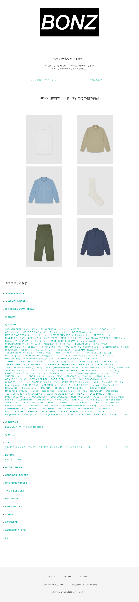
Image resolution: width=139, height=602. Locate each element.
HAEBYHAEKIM (25, 400)
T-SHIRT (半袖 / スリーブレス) (20, 447)
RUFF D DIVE (81, 385)
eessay (95, 385)
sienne (35, 391)
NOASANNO (11, 388)
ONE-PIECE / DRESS (16, 483)
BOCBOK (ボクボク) (82, 332)
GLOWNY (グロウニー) (16, 382)
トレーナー (92, 447)
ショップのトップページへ (43, 80)
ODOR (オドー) (36, 376)
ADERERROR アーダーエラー (60, 364)
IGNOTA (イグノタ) (14, 338)
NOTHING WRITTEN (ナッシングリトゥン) (26, 335)
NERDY (52, 403)
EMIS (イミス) (86, 364)
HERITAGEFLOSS (80, 397)
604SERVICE (44, 353)
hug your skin (12, 385)
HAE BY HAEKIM (69, 411)
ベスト (127, 447)
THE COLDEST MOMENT (106, 403)
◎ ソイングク (12, 435)
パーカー (105, 447)
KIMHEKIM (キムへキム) (70, 359)
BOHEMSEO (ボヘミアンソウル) (91, 344)
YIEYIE (80, 394)
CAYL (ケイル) (12, 332)
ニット (117, 447)
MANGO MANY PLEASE (98, 338)
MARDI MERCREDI (85, 408)
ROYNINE (33, 411)
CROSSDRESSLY (38, 397)
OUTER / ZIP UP (13, 467)
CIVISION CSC (75, 388)
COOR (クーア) (107, 329)
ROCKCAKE (83, 403)
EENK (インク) (111, 361)
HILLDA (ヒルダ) (13, 356)
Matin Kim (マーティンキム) (57, 344)
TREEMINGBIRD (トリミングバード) (23, 364)
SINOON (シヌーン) (15, 376)
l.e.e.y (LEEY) (55, 376)
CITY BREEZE (94, 400)
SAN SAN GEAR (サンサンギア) (21, 329)
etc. (127, 414)
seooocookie (84, 414)
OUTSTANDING (33, 406)
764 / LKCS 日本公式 (114, 397)
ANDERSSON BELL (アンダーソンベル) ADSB (73, 341)
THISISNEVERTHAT (97, 388)
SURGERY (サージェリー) (83, 329)
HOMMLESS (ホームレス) (98, 353)
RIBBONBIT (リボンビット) (18, 350)
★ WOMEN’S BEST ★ (16, 301)
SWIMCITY (115, 414)
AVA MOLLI (87, 411)
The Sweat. (109, 385)
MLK (96, 382)
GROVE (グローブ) (51, 347)
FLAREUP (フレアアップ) (44, 382)
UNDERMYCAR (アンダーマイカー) (22, 344)
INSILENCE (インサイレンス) (75, 382)
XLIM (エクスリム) (59, 332)
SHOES (9, 514)
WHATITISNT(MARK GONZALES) (79, 406)
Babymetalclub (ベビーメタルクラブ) (23, 414)
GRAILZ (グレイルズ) (15, 379)
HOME (51, 577)
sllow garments (66, 391)
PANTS (8, 459)
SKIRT (19, 459)
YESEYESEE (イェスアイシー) (39, 359)
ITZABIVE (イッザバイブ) (78, 376)
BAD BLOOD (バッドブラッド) (66, 379)
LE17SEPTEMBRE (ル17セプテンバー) (70, 335)
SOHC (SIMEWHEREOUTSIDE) (62, 367)
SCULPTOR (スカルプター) (88, 350)
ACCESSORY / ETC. (15, 530)
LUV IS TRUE (107, 406)
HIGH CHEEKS (49, 411)
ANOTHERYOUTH (14, 408)
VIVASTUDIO (61, 400)
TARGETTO (33, 408)
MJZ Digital (120, 338)
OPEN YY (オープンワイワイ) (42, 338)
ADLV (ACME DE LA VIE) (60, 394)
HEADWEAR (11, 499)
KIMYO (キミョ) (103, 376)
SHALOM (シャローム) (61, 373)
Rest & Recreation (67, 370)
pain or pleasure (114, 400)
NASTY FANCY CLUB (33, 403)
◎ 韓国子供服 (12, 422)
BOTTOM (10, 455)
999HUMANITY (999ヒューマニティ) (44, 356)
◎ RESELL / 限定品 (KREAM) (20, 309)
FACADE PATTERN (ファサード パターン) (26, 341)
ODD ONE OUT (31, 385)
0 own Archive (29, 388)
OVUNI (69, 414)
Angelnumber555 (53, 414)
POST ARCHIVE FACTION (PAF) (81, 347)
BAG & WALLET (13, 506)
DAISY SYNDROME (15, 397)
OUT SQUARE (44, 400)
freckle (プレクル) (73, 353)
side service (48, 391)
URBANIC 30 (64, 350)
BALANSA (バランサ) (112, 382)
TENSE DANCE (96, 394)
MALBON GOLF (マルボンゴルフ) (21, 347)
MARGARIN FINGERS (16, 391)
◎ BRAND (10, 325)
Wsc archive (112, 391)
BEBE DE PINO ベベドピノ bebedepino (25, 427)
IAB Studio (91, 359)
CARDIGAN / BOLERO (16, 475)
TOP (7, 442)
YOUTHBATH (51, 406)
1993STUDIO (12, 403)
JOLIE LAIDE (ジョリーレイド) (20, 370)
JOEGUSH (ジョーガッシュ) (56, 385)
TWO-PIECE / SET (14, 491)
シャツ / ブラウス (74, 447)
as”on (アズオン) (57, 361)
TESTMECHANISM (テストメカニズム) (24, 394)
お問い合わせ (96, 80)
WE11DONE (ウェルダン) (78, 356)
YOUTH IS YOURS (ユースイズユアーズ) (25, 361)
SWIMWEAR (11, 522)
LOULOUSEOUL (59, 397)
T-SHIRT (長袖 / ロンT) (50, 447)
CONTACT (85, 577)
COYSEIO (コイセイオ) (34, 332)
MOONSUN (48, 408)
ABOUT (67, 577)
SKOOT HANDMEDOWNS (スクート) (23, 367)
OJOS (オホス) (47, 370)
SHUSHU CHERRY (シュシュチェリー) (100, 370)
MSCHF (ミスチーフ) (71, 338)
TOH (115, 373)
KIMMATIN (45, 388)
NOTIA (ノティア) (44, 350)
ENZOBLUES (65, 408)
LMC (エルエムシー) (104, 356)
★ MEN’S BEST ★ (14, 293)
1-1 (6, 538)
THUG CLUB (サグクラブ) (53, 329)
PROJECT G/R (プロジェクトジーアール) (25, 373)
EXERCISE (78, 400)
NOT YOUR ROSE (14, 411)
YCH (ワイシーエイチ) (120, 367)
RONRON (59, 388)
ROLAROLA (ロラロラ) (96, 379)
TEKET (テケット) (106, 364)
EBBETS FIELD (13, 406)
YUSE (96, 397)
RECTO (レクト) (102, 335)
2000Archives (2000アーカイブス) (92, 373)
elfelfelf (9, 400)
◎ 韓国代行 (10, 317)
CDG (72, 361)
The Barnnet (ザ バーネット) (19, 353)
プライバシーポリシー (52, 584)
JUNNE (101, 411)
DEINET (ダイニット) (89, 361)
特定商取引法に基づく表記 (84, 584)
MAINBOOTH (66, 403)
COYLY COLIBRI (38, 379)
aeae (110, 394)
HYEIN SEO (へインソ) (93, 367)
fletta (57, 353)
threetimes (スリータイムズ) (116, 347)
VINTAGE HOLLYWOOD (90, 391)
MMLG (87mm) (12, 359)
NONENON (104, 408)
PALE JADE (100, 414)
